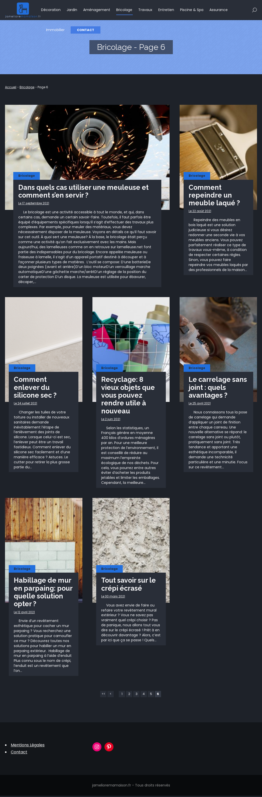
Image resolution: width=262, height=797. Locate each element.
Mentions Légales (28, 746)
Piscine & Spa (192, 9)
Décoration (51, 9)
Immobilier (55, 30)
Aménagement (96, 9)
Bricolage (124, 9)
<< (103, 695)
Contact (85, 30)
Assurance (219, 9)
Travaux (146, 9)
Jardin (72, 9)
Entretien (166, 9)
